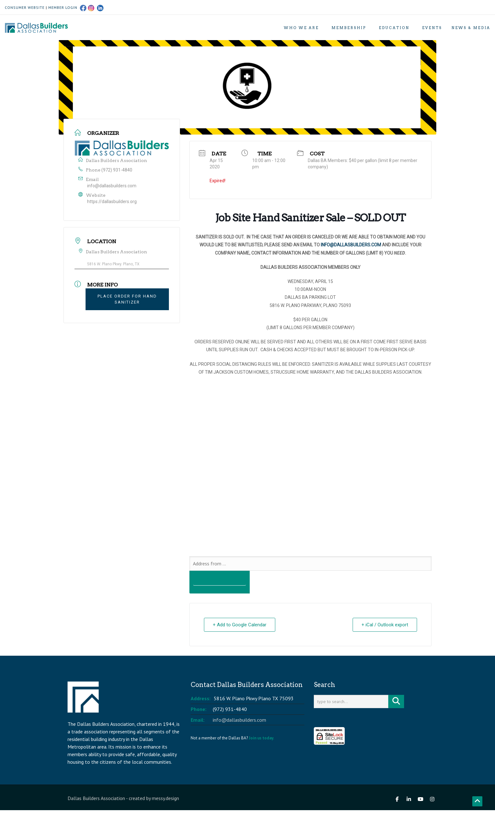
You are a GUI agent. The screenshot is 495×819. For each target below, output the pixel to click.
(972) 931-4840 (116, 169)
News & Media (470, 28)
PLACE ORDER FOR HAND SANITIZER (127, 299)
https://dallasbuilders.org (112, 201)
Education (394, 28)
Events (432, 28)
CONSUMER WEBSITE (25, 7)
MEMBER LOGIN (62, 7)
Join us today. (261, 738)
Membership (348, 28)
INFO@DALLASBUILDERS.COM (351, 244)
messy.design (165, 798)
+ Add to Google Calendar (240, 625)
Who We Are (301, 28)
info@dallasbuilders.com (111, 185)
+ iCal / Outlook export (384, 625)
